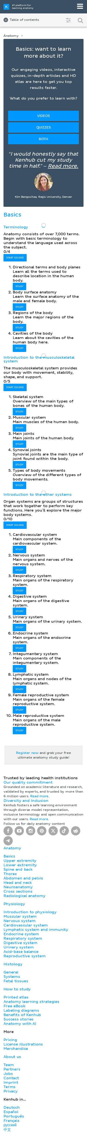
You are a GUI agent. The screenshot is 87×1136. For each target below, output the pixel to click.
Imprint (10, 1082)
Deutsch (11, 1107)
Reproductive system (24, 956)
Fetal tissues (15, 981)
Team (8, 1065)
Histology (13, 964)
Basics (9, 856)
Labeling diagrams (21, 1010)
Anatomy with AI (19, 1024)
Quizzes (43, 127)
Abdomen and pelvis (23, 878)
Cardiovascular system (25, 925)
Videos (43, 116)
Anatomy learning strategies (31, 1002)
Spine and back (17, 869)
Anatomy (11, 36)
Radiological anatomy (24, 896)
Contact (11, 1078)
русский (9, 1125)
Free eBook (14, 1006)
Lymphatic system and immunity (35, 930)
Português (13, 1116)
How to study (17, 989)
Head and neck (17, 883)
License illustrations (23, 1044)
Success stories (18, 1019)
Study (19, 286)
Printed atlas (16, 997)
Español (10, 1112)
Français (11, 1121)
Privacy (10, 1091)
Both (43, 139)
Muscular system (20, 916)
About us (12, 1057)
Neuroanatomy (18, 887)
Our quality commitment (28, 782)
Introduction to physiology (30, 912)
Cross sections (17, 891)
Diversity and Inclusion (25, 801)
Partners (11, 1069)
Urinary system (18, 947)
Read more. (63, 166)
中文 (7, 1130)
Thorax (10, 874)
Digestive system (20, 943)
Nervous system (19, 921)
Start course (15, 258)
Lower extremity (20, 865)
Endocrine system (21, 934)
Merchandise (15, 1049)
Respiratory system (22, 938)
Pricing (10, 1040)
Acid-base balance (21, 952)
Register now (27, 753)
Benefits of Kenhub (22, 1015)
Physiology (14, 904)
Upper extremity (19, 861)
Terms (9, 1087)
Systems (11, 977)
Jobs (8, 1074)
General (10, 972)
